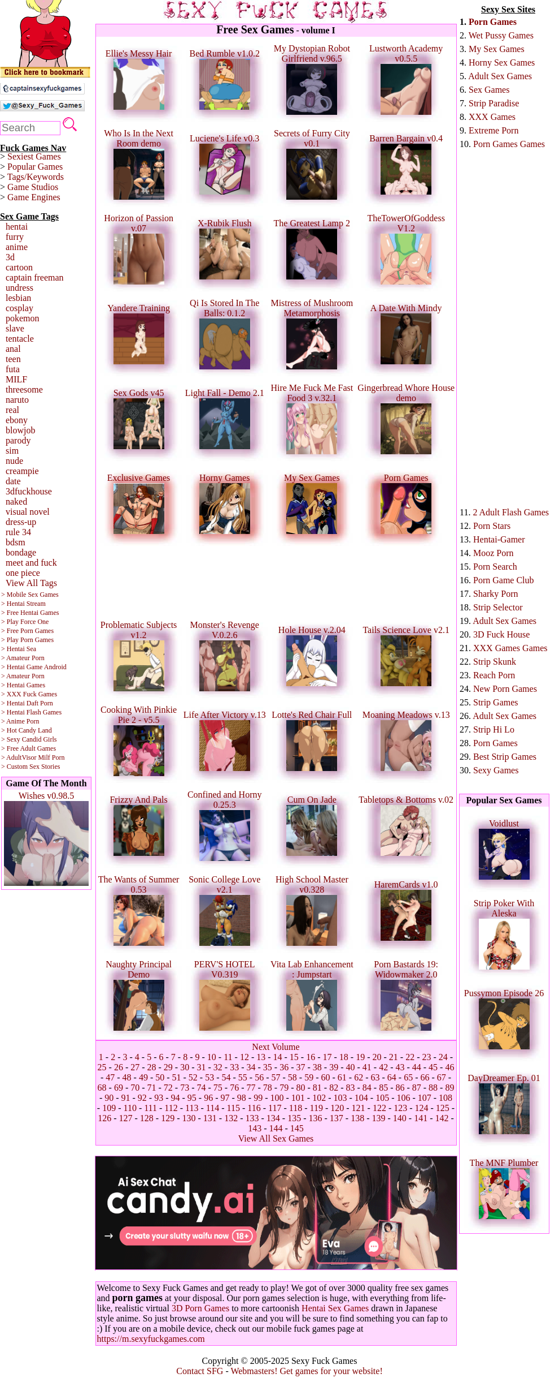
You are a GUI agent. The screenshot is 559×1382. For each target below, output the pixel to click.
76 (234, 1087)
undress (19, 287)
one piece (23, 573)
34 (251, 1067)
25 (102, 1067)
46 (449, 1067)
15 (294, 1057)
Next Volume (275, 1047)
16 (310, 1057)
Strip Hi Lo (493, 729)
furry (15, 237)
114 (212, 1108)
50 (159, 1077)
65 (408, 1077)
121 (358, 1108)
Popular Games (35, 166)
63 (374, 1077)
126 (104, 1118)
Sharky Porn (495, 594)
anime (17, 247)
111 (150, 1108)
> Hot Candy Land (26, 730)
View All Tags (31, 583)
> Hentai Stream (23, 604)
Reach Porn (494, 675)
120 (337, 1108)
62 (358, 1077)
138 (357, 1118)
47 (110, 1077)
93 (158, 1098)
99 (258, 1098)
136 (315, 1118)
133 (252, 1118)
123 (400, 1108)
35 (267, 1067)
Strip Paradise (494, 103)
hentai (17, 226)
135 (294, 1118)
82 (333, 1087)
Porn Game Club (503, 580)
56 (259, 1077)
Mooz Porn (493, 553)
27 (134, 1067)
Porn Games (493, 22)
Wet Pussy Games (501, 35)
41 (367, 1067)
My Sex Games (497, 49)
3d (10, 257)
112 (170, 1108)
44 (416, 1067)
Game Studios (32, 187)
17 (327, 1057)
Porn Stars (491, 526)
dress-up (21, 522)
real (12, 410)
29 (168, 1067)
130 (189, 1118)
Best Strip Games (504, 756)
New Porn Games (505, 689)
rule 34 (18, 532)
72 (168, 1087)
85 (383, 1087)
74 (201, 1087)
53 (209, 1077)
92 (142, 1098)
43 (399, 1067)
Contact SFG (199, 1371)
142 (441, 1118)
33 (234, 1067)
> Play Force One (25, 622)
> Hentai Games (23, 685)
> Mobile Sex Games (30, 595)
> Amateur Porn (23, 658)
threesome (24, 389)
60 (325, 1077)
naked (16, 501)
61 (342, 1077)
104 (361, 1098)
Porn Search (495, 566)
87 (416, 1087)
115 (233, 1108)
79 (284, 1087)
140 (400, 1118)
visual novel (28, 511)
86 (399, 1087)
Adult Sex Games (500, 76)
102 (319, 1098)
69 (118, 1087)
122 (379, 1108)
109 (109, 1108)
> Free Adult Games (28, 748)
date (13, 481)
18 (343, 1057)
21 (393, 1057)
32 (217, 1067)
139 (378, 1118)
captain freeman (35, 277)
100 (276, 1098)
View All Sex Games (276, 1138)
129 (167, 1118)
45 (433, 1067)
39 (333, 1067)
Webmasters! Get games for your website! (306, 1371)
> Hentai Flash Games (31, 712)
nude (14, 461)
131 (210, 1118)
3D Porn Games (200, 1308)
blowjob (20, 430)
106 (403, 1098)
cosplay (19, 308)
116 (253, 1108)
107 (424, 1098)
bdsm (15, 542)
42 (383, 1067)
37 (300, 1067)
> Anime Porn (20, 721)
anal (13, 349)
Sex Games (489, 89)
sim (12, 450)
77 (251, 1087)
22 (409, 1057)
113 (191, 1108)
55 (242, 1077)
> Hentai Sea (18, 649)
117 (274, 1108)
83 (350, 1087)
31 (201, 1067)
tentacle (20, 338)
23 (426, 1057)
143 (254, 1128)
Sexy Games (495, 770)
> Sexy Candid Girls (28, 739)
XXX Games (492, 117)
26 (118, 1067)
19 (360, 1057)
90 (108, 1098)
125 (442, 1108)
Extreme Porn (493, 130)
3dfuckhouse (29, 491)
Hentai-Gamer (499, 539)
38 (317, 1067)
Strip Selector (498, 607)
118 (295, 1108)
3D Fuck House (501, 634)
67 (441, 1077)
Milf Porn (51, 757)
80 (300, 1087)
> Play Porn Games (27, 640)
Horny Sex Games (502, 62)
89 (449, 1087)
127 (126, 1118)
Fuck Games (40, 694)
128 (147, 1118)
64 (391, 1077)
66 (424, 1077)
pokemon (23, 318)
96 (208, 1098)
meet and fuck (31, 562)
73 (184, 1087)
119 (315, 1108)
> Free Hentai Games (30, 613)
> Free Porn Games (27, 631)
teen (13, 359)
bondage (21, 552)
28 (151, 1067)
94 (175, 1098)
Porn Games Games (509, 144)
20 (377, 1057)
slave (15, 328)
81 (317, 1087)
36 (284, 1067)
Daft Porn (40, 703)
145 (297, 1128)
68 (102, 1087)
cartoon (19, 267)
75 (217, 1087)
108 (445, 1098)
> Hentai (13, 703)
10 (211, 1057)
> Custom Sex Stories (30, 766)
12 (244, 1057)
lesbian (18, 298)
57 (276, 1077)
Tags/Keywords (35, 177)
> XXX (11, 694)
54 (226, 1077)
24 (443, 1057)
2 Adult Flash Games (511, 512)
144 (276, 1128)
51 (176, 1077)
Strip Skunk (494, 661)
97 (225, 1098)
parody (18, 440)
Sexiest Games (34, 156)
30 (184, 1067)
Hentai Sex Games (335, 1308)
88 (433, 1087)
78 (267, 1087)
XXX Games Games (510, 648)
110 (129, 1108)
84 (367, 1087)
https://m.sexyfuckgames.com (151, 1339)
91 (125, 1098)
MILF (16, 379)
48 (127, 1077)
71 (151, 1087)
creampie (22, 471)
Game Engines (33, 197)
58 (292, 1077)
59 (308, 1077)
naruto (17, 399)
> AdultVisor (18, 757)
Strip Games (495, 702)
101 (298, 1098)
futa (13, 369)
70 (134, 1087)
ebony (17, 420)
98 (241, 1098)
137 (336, 1118)
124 (422, 1108)
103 (340, 1098)
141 (420, 1118)
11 (228, 1057)
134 (273, 1118)
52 (193, 1077)
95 (191, 1098)
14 (277, 1057)
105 (382, 1098)
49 (143, 1077)
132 (231, 1118)
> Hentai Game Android (34, 667)
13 (260, 1057)
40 (350, 1067)
